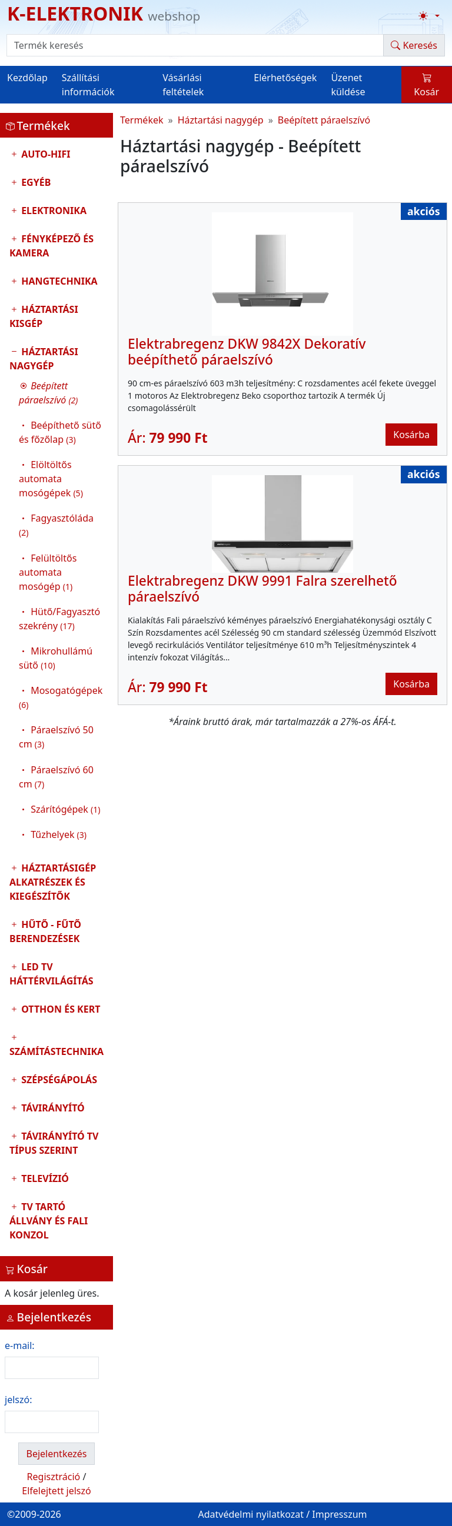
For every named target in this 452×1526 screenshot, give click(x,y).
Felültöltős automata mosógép (48, 572)
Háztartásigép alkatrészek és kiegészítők (52, 882)
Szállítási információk (88, 84)
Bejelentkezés (56, 1453)
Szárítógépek (65, 809)
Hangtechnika (58, 281)
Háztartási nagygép (56, 596)
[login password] (52, 1422)
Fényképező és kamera (51, 245)
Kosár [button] (426, 84)
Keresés (414, 45)
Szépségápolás (58, 1079)
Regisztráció (54, 1476)
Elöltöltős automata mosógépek (51, 478)
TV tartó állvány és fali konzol (48, 1220)
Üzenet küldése (348, 84)
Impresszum (339, 1514)
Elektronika (53, 210)
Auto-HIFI (45, 154)
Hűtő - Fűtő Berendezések (45, 931)
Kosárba (411, 434)
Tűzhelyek (59, 834)
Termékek (142, 119)
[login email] (52, 1368)
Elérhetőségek (285, 77)
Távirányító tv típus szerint (54, 1143)
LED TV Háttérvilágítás (51, 973)
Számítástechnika (56, 1051)
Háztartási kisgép (43, 316)
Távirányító (52, 1107)
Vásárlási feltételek (183, 84)
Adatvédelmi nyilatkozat (251, 1514)
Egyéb (35, 182)
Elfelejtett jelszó (56, 1490)
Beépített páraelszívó (324, 119)
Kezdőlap (27, 77)
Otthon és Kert (59, 1009)
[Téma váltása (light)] (429, 16)
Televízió (44, 1178)
